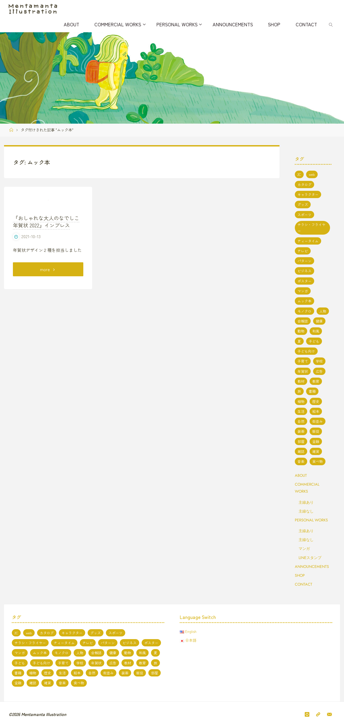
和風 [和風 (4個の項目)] (315, 331)
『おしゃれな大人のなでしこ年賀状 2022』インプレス (46, 274)
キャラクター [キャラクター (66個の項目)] (308, 194)
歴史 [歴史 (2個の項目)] (315, 401)
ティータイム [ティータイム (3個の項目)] (308, 240)
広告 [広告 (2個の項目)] (319, 371)
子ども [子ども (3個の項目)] (314, 341)
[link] (331, 24)
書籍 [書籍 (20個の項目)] (312, 391)
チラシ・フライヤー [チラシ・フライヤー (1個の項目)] (311, 227)
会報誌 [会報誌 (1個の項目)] (303, 321)
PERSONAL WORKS (311, 520)
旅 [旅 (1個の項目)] (299, 391)
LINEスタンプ (310, 557)
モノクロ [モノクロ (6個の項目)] (304, 311)
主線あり (306, 502)
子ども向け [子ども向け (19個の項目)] (306, 351)
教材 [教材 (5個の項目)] (301, 381)
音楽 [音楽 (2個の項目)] (301, 461)
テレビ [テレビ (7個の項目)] (303, 250)
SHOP (300, 575)
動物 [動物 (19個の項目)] (301, 331)
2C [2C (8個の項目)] (299, 174)
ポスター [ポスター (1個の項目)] (304, 281)
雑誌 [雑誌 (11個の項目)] (301, 451)
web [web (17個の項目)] (312, 174)
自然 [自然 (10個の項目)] (301, 421)
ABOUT (301, 475)
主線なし (306, 511)
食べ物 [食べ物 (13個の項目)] (317, 461)
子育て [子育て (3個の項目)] (303, 361)
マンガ (304, 548)
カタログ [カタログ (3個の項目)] (304, 184)
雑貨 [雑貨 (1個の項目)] (315, 451)
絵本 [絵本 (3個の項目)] (315, 411)
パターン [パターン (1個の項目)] (304, 260)
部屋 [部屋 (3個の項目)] (301, 441)
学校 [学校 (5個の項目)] (319, 361)
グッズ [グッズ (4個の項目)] (303, 204)
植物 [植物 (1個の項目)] (301, 401)
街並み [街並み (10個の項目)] (317, 421)
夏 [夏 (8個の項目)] (299, 341)
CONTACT (303, 584)
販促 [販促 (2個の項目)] (315, 431)
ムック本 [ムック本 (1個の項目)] (304, 300)
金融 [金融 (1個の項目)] (315, 441)
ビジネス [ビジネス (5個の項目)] (304, 270)
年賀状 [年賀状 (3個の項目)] (303, 371)
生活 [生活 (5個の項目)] (301, 411)
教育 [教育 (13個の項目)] (315, 381)
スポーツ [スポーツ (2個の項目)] (304, 214)
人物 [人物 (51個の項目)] (322, 311)
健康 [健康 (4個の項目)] (319, 321)
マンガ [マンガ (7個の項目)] (303, 290)
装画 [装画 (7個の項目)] (301, 431)
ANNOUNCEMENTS (312, 566)
